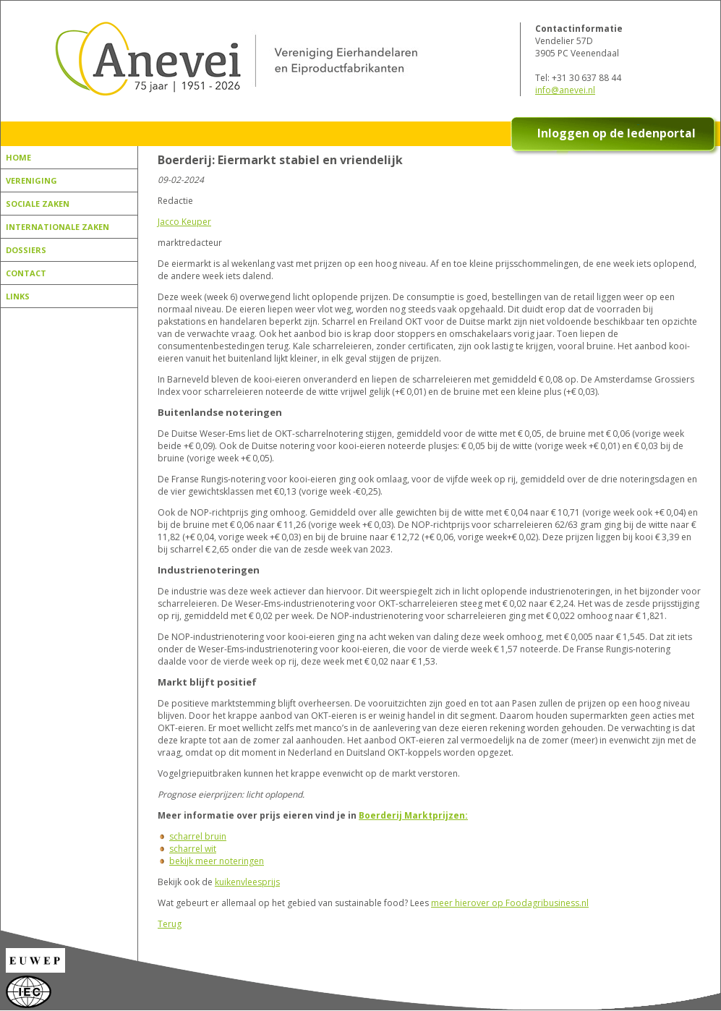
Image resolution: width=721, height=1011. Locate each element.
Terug (170, 924)
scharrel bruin (197, 836)
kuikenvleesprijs (247, 882)
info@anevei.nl (565, 90)
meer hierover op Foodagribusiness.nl (510, 903)
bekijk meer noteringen (216, 861)
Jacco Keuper (184, 222)
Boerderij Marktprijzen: (413, 815)
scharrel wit (192, 848)
